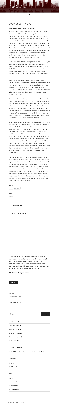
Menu (29, 14)
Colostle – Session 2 (15, 329)
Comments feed (14, 386)
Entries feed (13, 382)
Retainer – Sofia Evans (39, 352)
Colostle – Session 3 (15, 325)
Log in (11, 378)
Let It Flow (16, 5)
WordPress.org (14, 389)
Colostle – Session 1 (15, 333)
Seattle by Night (16, 205)
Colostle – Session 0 (15, 337)
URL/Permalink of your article (19, 273)
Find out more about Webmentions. (28, 268)
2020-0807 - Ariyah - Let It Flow (19, 352)
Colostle (11, 363)
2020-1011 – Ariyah (15, 341)
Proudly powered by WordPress (16, 402)
